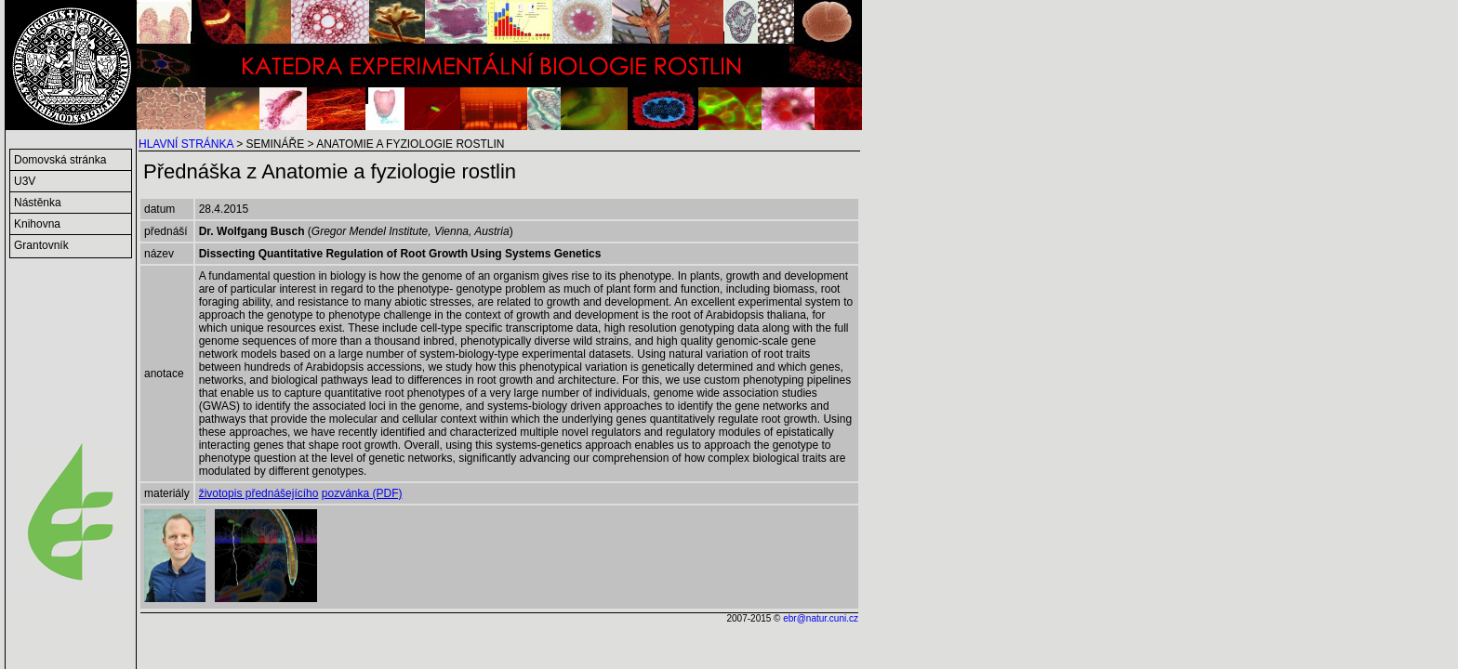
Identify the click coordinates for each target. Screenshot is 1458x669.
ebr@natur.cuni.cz (820, 618)
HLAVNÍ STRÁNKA (186, 144)
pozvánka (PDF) (362, 493)
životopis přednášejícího (259, 493)
